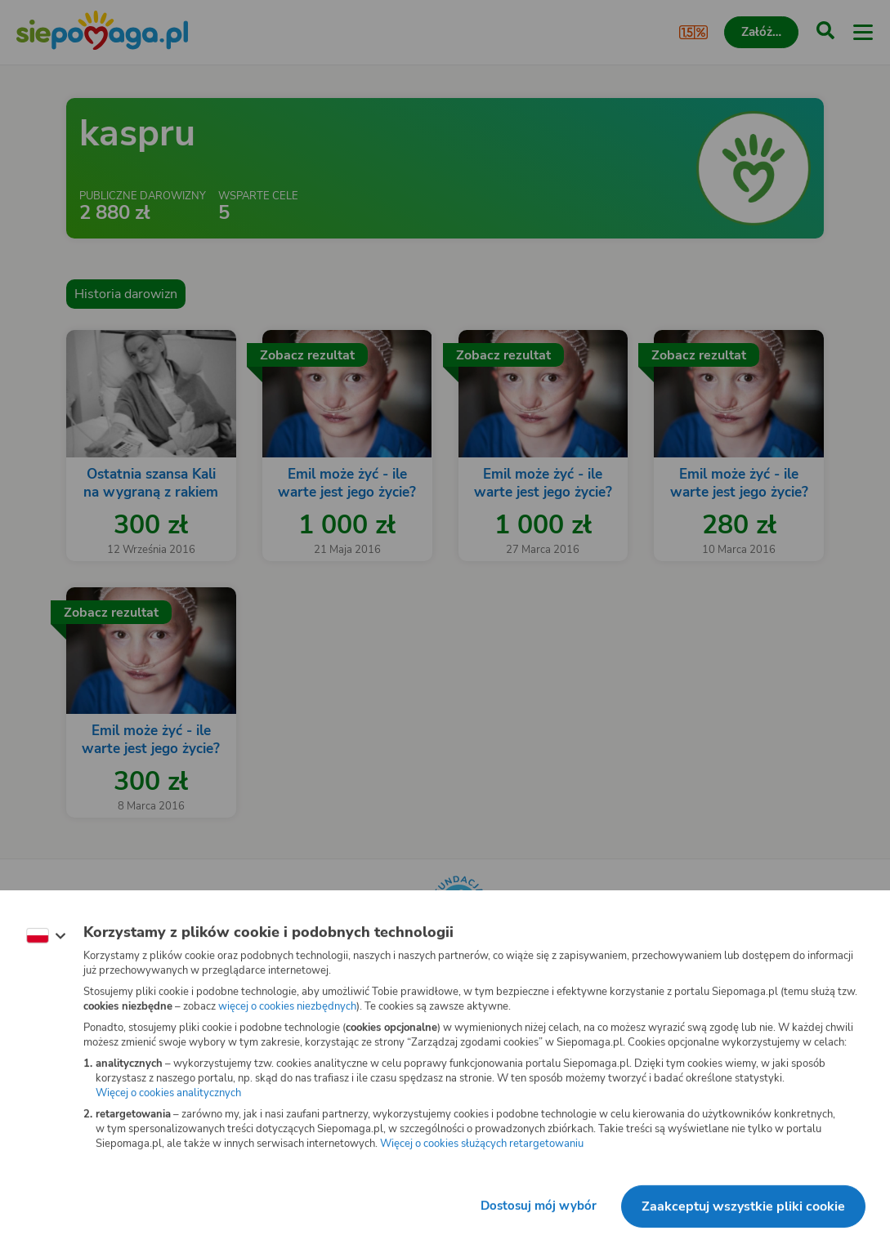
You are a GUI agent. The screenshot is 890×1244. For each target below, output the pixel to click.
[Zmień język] (45, 936)
